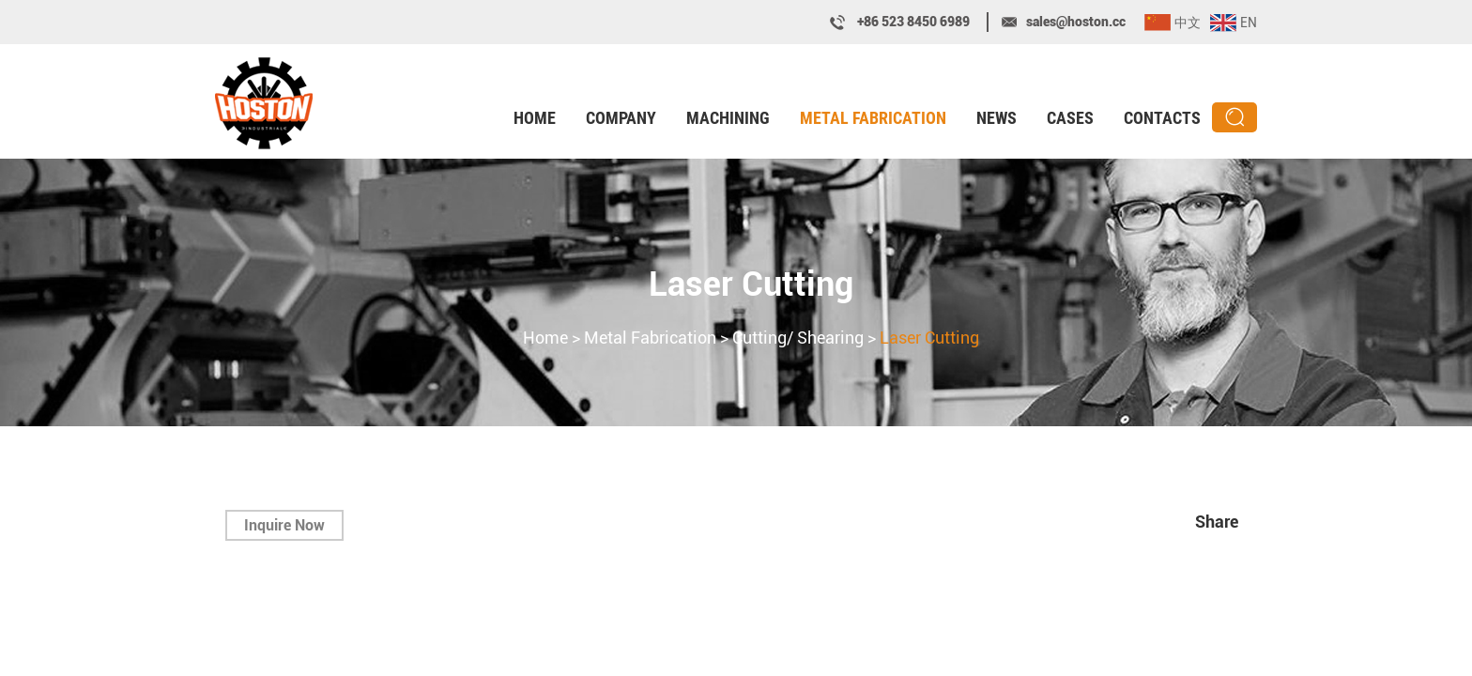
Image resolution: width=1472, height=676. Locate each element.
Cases (1070, 118)
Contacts (1162, 118)
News (996, 118)
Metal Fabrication (873, 118)
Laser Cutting (751, 284)
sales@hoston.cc (1076, 21)
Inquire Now (284, 525)
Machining (728, 118)
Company (621, 118)
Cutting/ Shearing (798, 337)
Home (535, 118)
